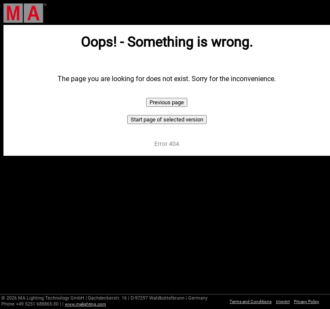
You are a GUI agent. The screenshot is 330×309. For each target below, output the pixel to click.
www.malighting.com (85, 304)
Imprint (283, 301)
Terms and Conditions (250, 301)
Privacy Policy (306, 301)
